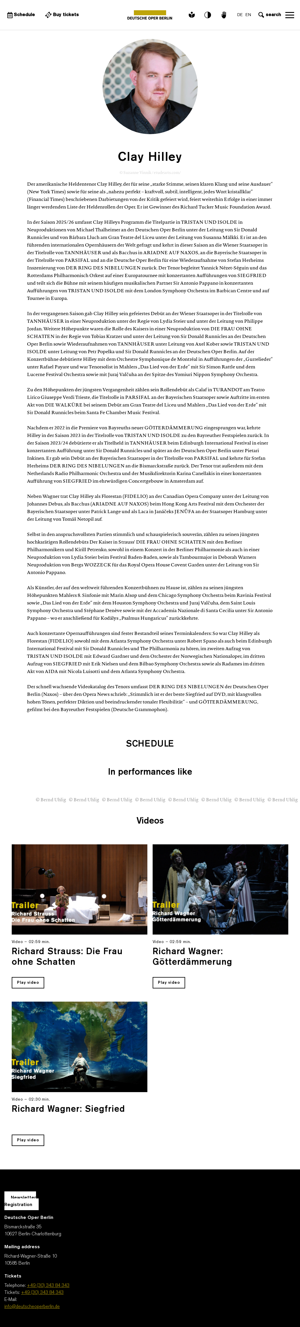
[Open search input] (269, 15)
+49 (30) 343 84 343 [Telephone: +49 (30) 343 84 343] (48, 1285)
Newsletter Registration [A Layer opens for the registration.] (20, 1201)
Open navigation (289, 15)
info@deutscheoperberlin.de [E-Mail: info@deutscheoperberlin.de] (32, 1306)
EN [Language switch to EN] (248, 15)
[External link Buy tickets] (61, 15)
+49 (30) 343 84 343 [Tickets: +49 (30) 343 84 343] (42, 1292)
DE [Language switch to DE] (240, 15)
